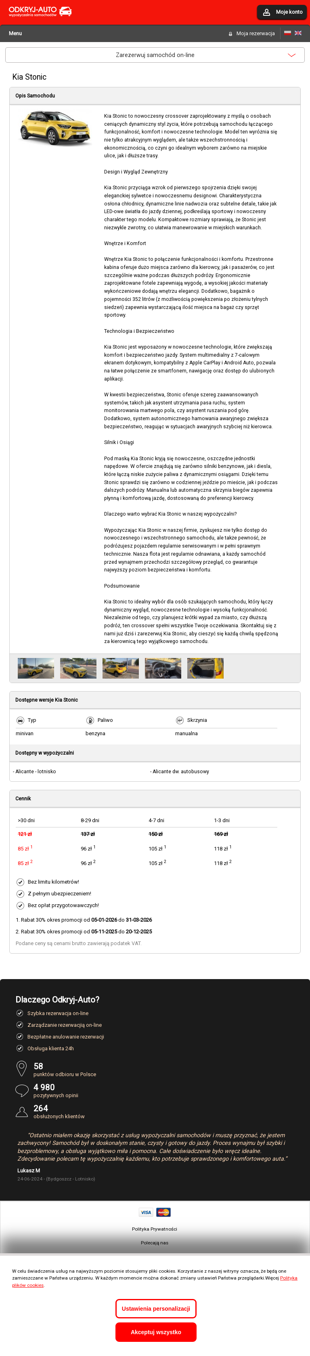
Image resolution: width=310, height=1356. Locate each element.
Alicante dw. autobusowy (181, 771)
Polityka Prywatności (154, 1229)
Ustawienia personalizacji (156, 1308)
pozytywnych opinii (164, 1090)
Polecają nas (154, 1243)
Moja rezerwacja (256, 33)
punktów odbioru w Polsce (164, 1069)
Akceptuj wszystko (156, 1332)
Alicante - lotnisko (35, 771)
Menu (15, 33)
